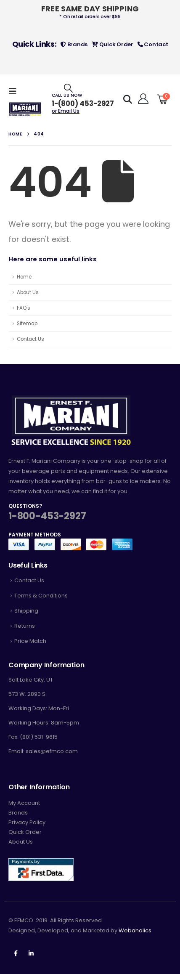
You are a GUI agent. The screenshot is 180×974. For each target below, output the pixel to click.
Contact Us (30, 339)
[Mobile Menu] (15, 91)
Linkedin (31, 953)
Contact (153, 44)
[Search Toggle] (68, 88)
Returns (24, 626)
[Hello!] (142, 98)
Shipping (26, 611)
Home (24, 276)
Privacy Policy (26, 822)
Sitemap (27, 323)
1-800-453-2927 (47, 516)
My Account (24, 803)
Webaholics (135, 930)
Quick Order (112, 44)
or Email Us (65, 110)
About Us (28, 292)
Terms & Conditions (41, 596)
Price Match (30, 641)
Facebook (15, 953)
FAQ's (23, 308)
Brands (74, 44)
